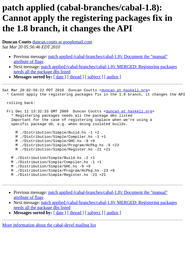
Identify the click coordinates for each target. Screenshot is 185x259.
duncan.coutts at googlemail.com (62, 41)
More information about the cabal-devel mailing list (49, 243)
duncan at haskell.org (124, 90)
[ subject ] (94, 76)
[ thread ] (75, 76)
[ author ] (112, 76)
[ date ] (59, 76)
